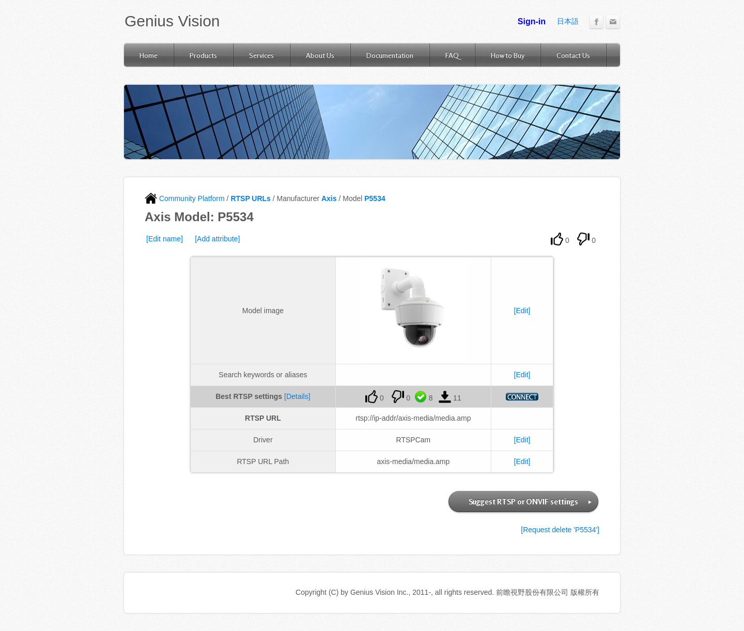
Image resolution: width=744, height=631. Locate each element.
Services (261, 55)
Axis (329, 198)
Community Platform (185, 198)
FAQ (452, 55)
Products (203, 55)
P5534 (374, 198)
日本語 (568, 21)
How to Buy (507, 55)
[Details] (297, 396)
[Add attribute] (217, 239)
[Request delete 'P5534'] (560, 530)
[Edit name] (164, 239)
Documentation (389, 55)
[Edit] (522, 310)
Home (149, 55)
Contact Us (573, 55)
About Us (320, 55)
